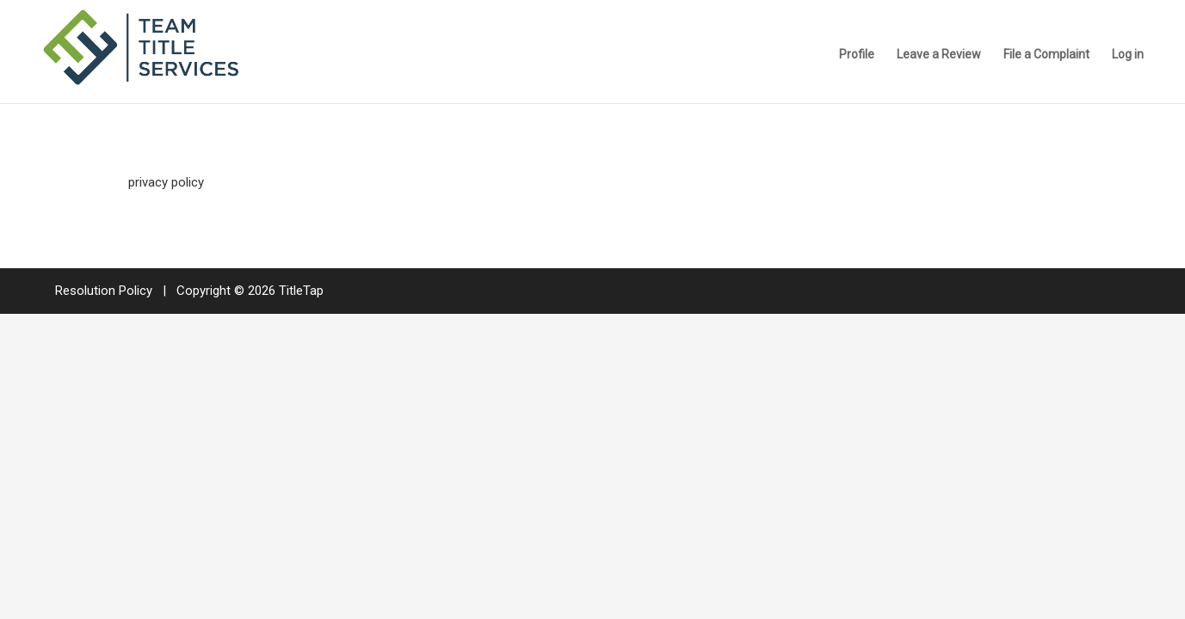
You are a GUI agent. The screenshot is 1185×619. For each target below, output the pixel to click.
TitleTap (301, 290)
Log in (1128, 54)
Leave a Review (939, 54)
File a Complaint (1046, 54)
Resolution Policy (103, 290)
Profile (856, 54)
